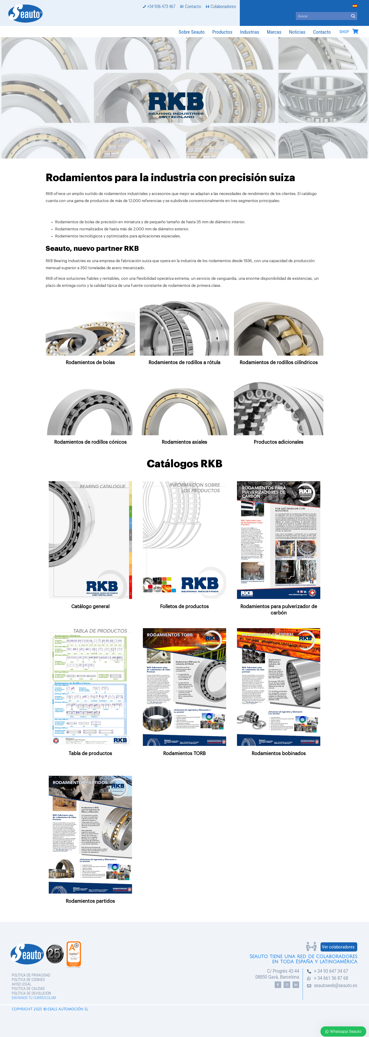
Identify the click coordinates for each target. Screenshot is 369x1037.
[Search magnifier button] (353, 16)
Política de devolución (31, 993)
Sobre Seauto (192, 32)
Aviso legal (21, 984)
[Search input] (322, 16)
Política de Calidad (28, 988)
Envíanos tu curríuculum (34, 998)
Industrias (249, 32)
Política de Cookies (28, 979)
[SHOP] (355, 31)
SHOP (344, 31)
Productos (222, 32)
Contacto (322, 32)
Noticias (297, 32)
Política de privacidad (31, 975)
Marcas (274, 32)
